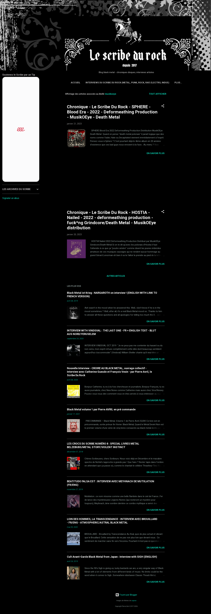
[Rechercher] (190, 8)
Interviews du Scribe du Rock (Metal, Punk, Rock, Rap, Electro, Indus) (127, 82)
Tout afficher (157, 94)
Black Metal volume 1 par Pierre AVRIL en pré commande (101, 409)
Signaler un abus (10, 198)
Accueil (75, 82)
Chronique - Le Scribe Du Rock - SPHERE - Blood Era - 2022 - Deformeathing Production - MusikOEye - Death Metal (112, 112)
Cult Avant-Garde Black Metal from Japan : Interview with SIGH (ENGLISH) (112, 556)
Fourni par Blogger (126, 594)
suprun (133, 601)
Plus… (178, 82)
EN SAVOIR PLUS (156, 153)
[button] (163, 106)
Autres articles (116, 276)
